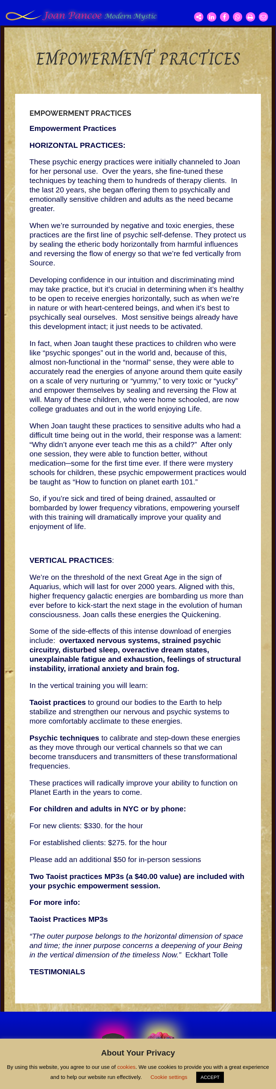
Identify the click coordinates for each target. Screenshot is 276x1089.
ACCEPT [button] (210, 1077)
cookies (126, 1067)
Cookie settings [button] (169, 1077)
